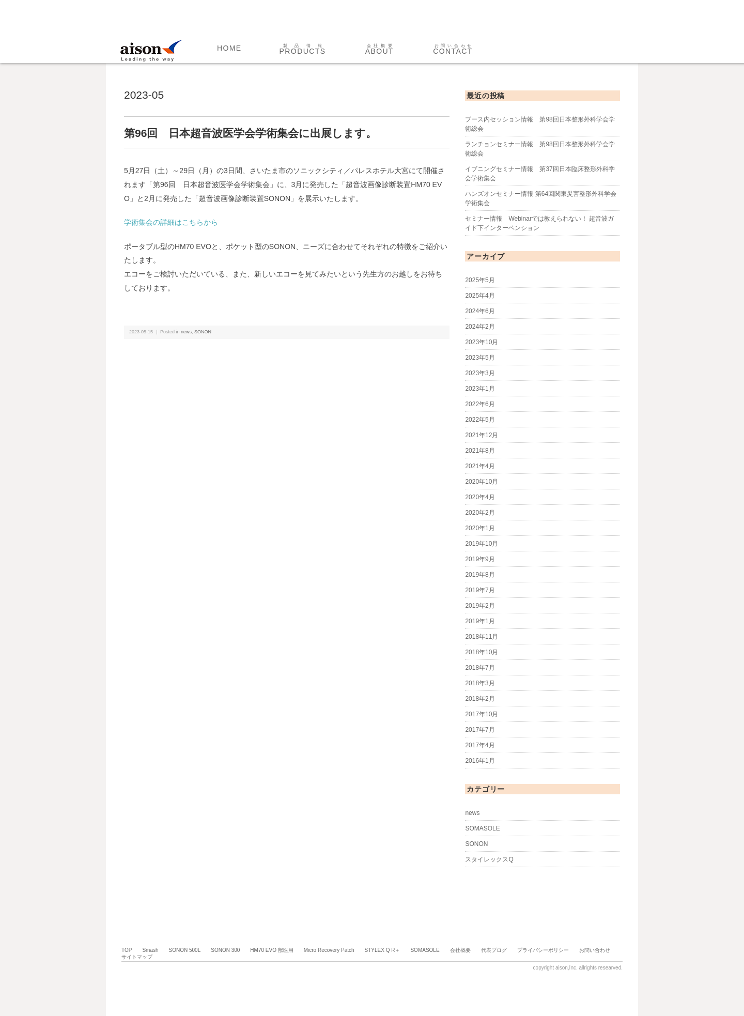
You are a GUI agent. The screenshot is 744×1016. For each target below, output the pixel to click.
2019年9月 (479, 559)
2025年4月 (479, 295)
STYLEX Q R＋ (382, 950)
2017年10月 (481, 714)
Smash (150, 950)
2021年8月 (479, 450)
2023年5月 (479, 357)
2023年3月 (479, 373)
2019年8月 (479, 574)
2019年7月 (479, 590)
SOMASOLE (482, 828)
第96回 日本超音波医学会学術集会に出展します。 (250, 133)
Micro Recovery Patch (329, 950)
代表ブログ (494, 950)
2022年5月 (479, 419)
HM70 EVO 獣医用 (271, 950)
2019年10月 (481, 543)
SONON (202, 331)
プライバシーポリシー (543, 950)
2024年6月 (479, 311)
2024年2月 (479, 326)
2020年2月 (479, 512)
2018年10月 (481, 652)
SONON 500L (185, 950)
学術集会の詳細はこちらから (171, 222)
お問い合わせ (594, 950)
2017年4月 (479, 745)
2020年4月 (479, 497)
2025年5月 (479, 280)
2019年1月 (479, 621)
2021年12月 (481, 435)
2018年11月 (481, 636)
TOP (126, 950)
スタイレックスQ (489, 859)
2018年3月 (479, 683)
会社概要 (460, 950)
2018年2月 (479, 698)
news (186, 331)
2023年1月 (479, 388)
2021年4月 (479, 466)
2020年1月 (479, 528)
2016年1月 (479, 760)
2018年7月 (479, 667)
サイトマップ (136, 957)
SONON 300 (225, 950)
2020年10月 (481, 481)
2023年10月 (481, 342)
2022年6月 (479, 404)
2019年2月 (479, 605)
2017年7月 (479, 729)
